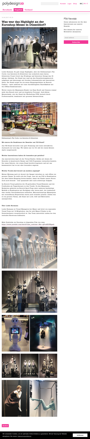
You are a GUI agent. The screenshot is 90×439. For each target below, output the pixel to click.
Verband (28, 10)
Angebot (18, 10)
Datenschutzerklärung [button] (24, 436)
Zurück (5, 426)
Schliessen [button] (80, 435)
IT (87, 3)
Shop (75, 3)
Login (69, 3)
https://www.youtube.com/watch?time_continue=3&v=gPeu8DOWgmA (28, 224)
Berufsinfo (7, 10)
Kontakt (63, 3)
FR (85, 3)
